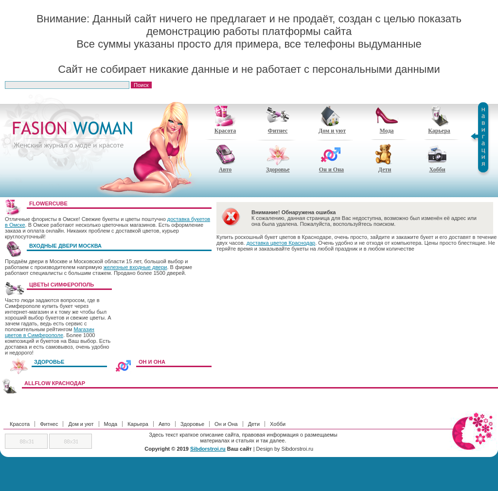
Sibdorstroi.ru (208, 449)
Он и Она (331, 158)
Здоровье (278, 158)
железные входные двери (135, 267)
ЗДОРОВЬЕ (49, 362)
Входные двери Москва (65, 246)
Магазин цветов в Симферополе (49, 332)
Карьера (439, 119)
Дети (384, 158)
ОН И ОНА (152, 362)
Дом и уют (332, 119)
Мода (386, 119)
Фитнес (277, 119)
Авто (225, 158)
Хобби (437, 158)
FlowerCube (48, 203)
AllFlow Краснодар (54, 383)
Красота (225, 119)
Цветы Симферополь (61, 285)
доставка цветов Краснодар (281, 243)
